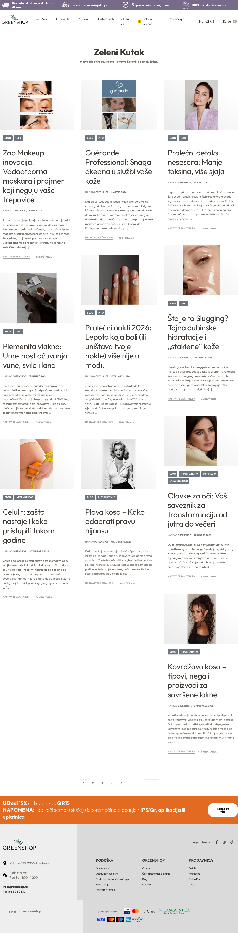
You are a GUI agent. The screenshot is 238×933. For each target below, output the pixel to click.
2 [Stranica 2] (93, 783)
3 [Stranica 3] (102, 783)
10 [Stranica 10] (121, 783)
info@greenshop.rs (15, 887)
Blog (8, 138)
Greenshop (19, 210)
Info (18, 138)
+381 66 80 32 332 (14, 891)
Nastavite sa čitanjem (16, 256)
